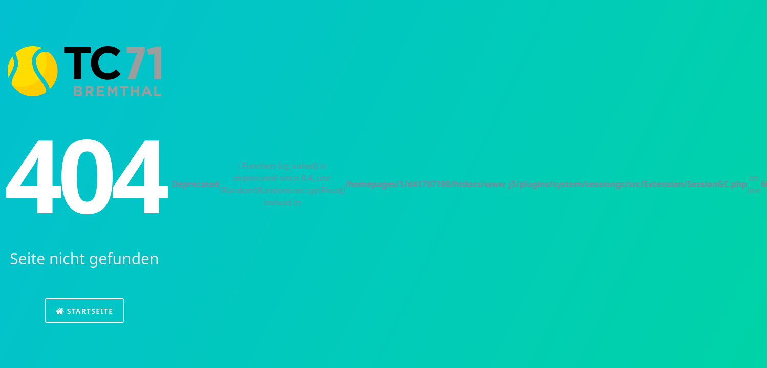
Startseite (85, 311)
